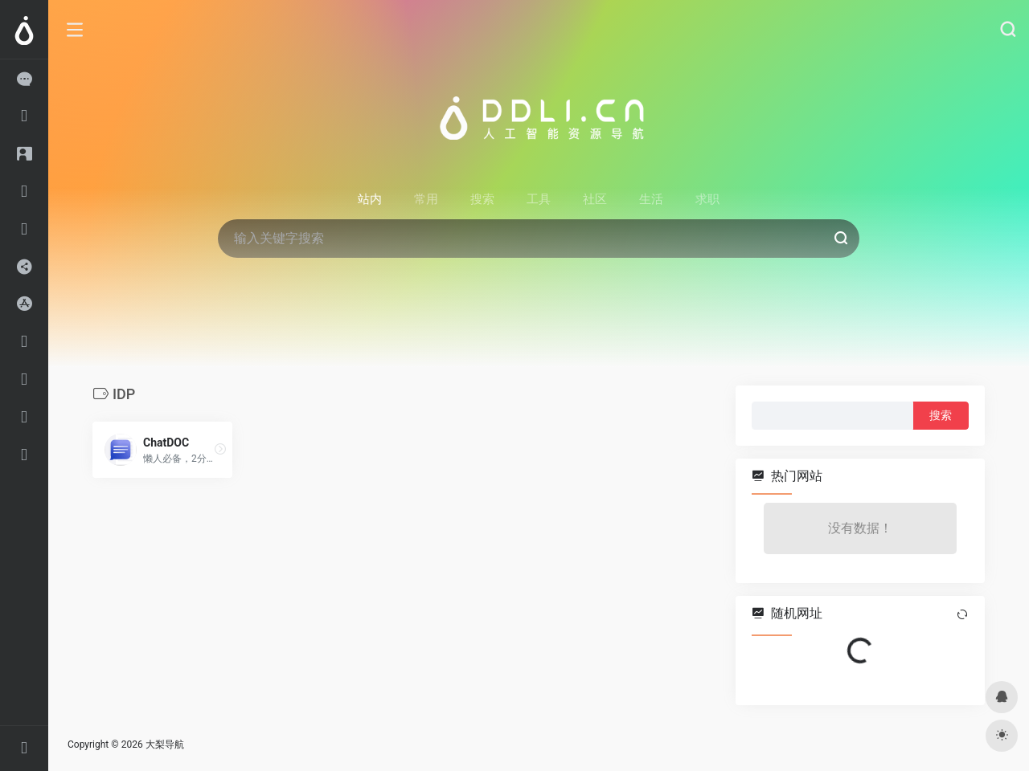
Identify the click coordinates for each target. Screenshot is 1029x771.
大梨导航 (165, 744)
